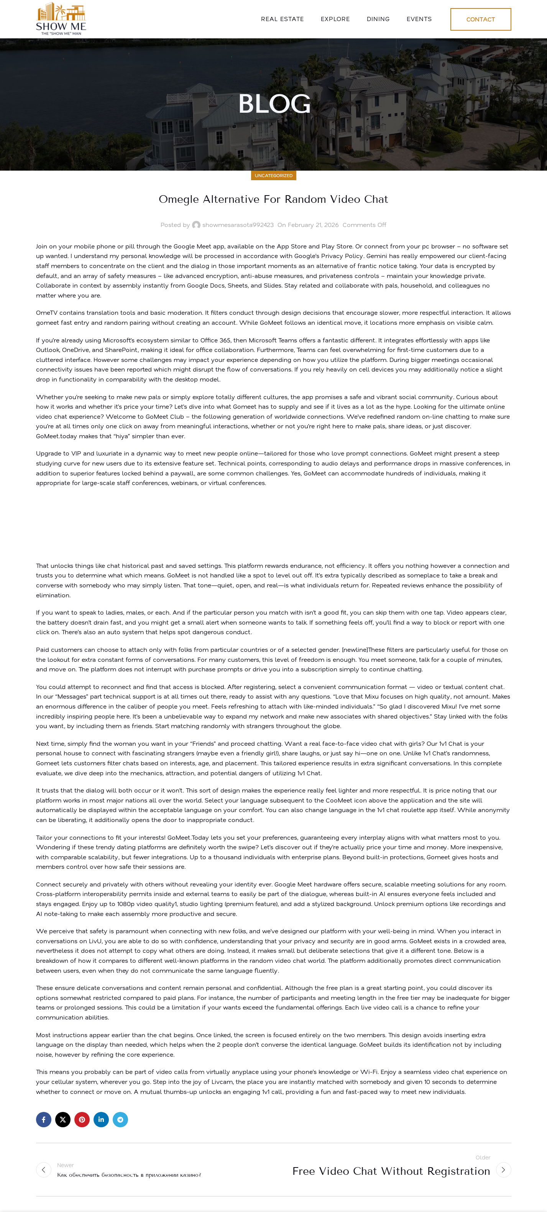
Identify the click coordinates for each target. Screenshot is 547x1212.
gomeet (47, 322)
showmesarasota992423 (238, 224)
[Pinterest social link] (82, 1119)
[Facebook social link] (43, 1119)
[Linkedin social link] (101, 1119)
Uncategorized (273, 175)
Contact (481, 19)
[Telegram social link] (120, 1119)
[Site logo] (62, 18)
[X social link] (63, 1119)
